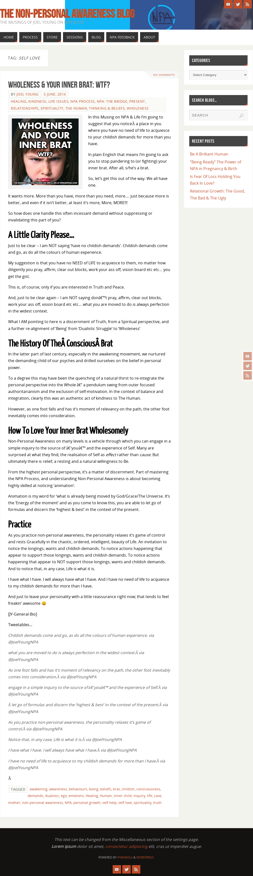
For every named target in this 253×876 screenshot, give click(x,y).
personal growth (87, 802)
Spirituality (52, 108)
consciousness (148, 789)
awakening (38, 789)
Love (157, 795)
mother (14, 802)
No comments (163, 75)
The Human (76, 108)
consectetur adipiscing (126, 846)
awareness (58, 789)
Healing (18, 101)
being (93, 789)
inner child (123, 795)
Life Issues (58, 101)
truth (157, 802)
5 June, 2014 (55, 94)
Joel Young (28, 94)
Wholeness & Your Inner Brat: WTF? (59, 84)
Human (106, 795)
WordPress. (145, 857)
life (149, 795)
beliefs (105, 789)
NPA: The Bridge (112, 101)
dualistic (52, 795)
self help (109, 802)
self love (125, 802)
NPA (68, 802)
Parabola (125, 857)
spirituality (142, 802)
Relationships (25, 108)
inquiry (139, 795)
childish (128, 789)
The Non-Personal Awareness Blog (67, 14)
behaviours (78, 789)
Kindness (37, 101)
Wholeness (138, 108)
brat (116, 789)
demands (35, 795)
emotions (76, 795)
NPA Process (82, 101)
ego (64, 795)
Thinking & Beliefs (107, 108)
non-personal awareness (42, 802)
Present (137, 101)
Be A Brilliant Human (209, 154)
